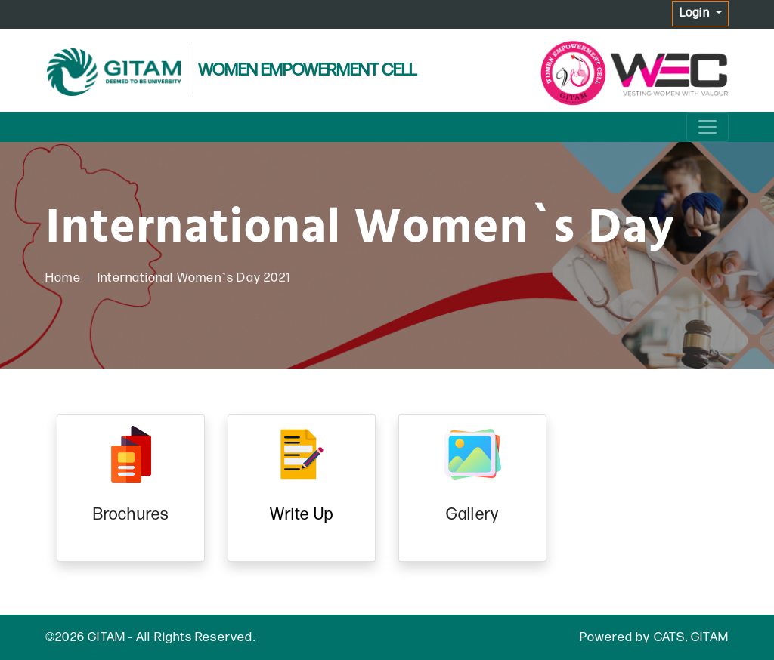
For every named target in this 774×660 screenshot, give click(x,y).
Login (696, 13)
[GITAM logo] (113, 72)
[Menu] (707, 127)
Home (63, 277)
